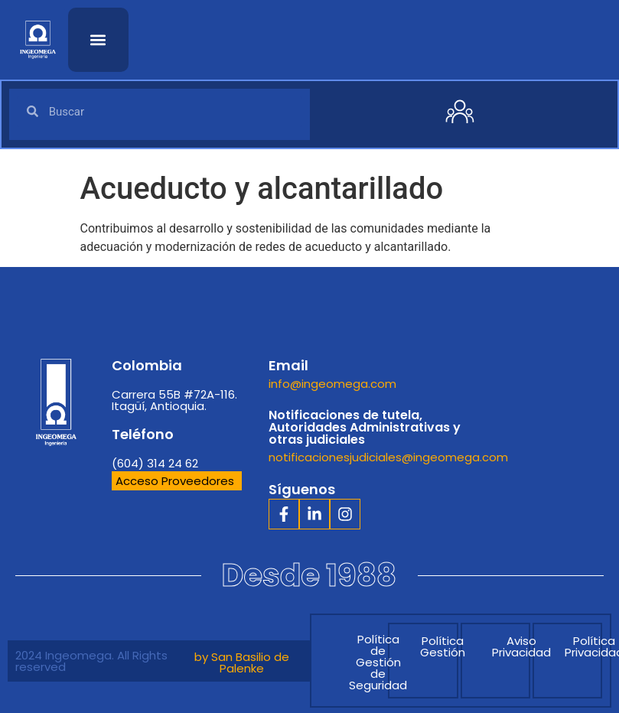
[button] (98, 39)
